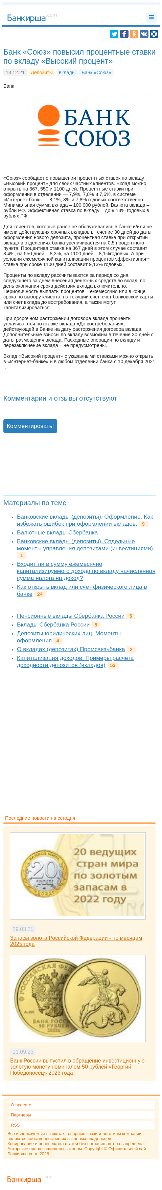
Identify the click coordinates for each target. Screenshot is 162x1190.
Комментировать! (30, 426)
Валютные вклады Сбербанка (57, 532)
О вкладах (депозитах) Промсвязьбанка (71, 649)
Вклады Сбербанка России (53, 624)
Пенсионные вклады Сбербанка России (70, 615)
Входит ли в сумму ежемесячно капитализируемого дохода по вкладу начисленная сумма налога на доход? (86, 570)
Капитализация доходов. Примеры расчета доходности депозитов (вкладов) (75, 661)
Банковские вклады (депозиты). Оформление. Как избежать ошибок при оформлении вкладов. (85, 520)
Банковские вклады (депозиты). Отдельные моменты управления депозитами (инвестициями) (85, 545)
